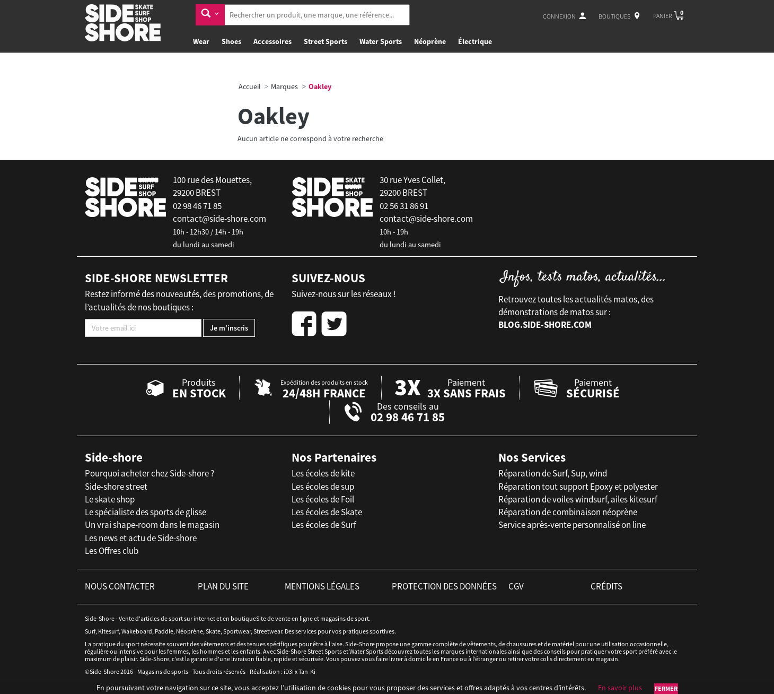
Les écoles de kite (323, 473)
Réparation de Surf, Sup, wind (552, 473)
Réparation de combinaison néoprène (567, 512)
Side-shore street (116, 486)
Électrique (475, 41)
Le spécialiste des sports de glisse (145, 512)
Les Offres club (111, 551)
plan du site (223, 586)
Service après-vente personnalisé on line (572, 525)
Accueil (250, 86)
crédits (606, 586)
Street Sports (325, 41)
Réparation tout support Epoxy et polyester (578, 486)
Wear (201, 41)
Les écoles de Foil (323, 499)
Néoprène (430, 41)
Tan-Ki (306, 671)
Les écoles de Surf (324, 525)
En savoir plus (620, 687)
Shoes (231, 41)
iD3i (289, 671)
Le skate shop (110, 499)
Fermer (666, 688)
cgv (516, 586)
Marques (284, 86)
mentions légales (322, 586)
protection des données (444, 586)
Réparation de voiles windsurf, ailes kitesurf (577, 499)
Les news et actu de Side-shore (141, 538)
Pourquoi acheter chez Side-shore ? (149, 473)
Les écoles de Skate (327, 512)
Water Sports (380, 41)
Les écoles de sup (323, 486)
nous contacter (120, 586)
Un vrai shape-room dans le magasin (152, 525)
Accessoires (272, 41)
